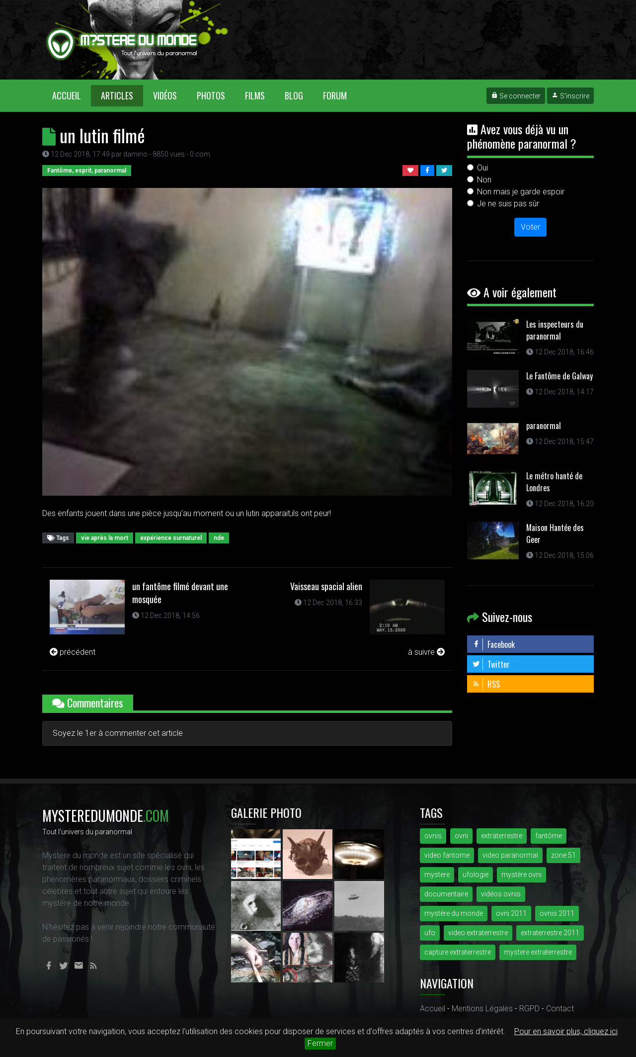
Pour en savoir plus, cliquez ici (566, 1031)
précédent (72, 652)
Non (484, 179)
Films (255, 95)
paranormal (543, 426)
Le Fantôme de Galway (559, 376)
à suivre (426, 652)
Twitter (491, 664)
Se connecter (516, 96)
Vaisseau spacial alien (326, 586)
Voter (530, 227)
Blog (294, 95)
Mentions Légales (482, 1008)
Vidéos (165, 95)
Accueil (71, 95)
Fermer (320, 1043)
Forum (335, 95)
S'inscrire (570, 96)
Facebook (493, 644)
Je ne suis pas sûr (508, 203)
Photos (211, 95)
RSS (486, 684)
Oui (482, 168)
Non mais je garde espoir (520, 191)
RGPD (529, 1008)
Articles (117, 95)
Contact (560, 1008)
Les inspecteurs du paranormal (554, 330)
